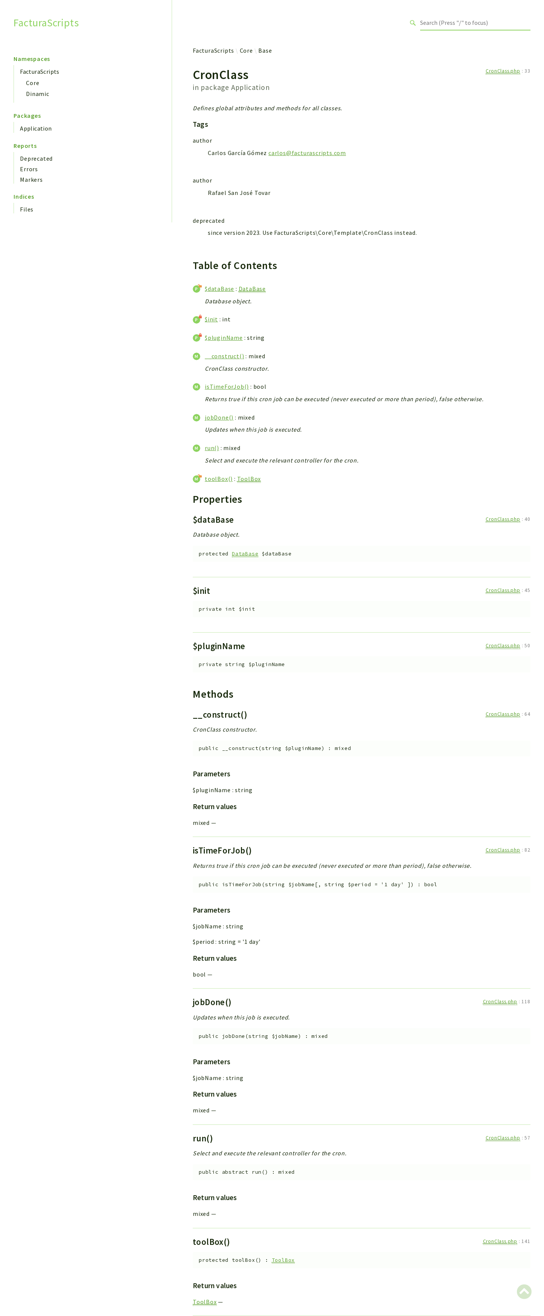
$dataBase (219, 288)
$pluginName (224, 337)
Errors (29, 169)
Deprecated (36, 158)
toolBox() (219, 478)
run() (212, 448)
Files (27, 209)
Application (36, 128)
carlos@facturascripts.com (307, 153)
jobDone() (219, 417)
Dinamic (37, 93)
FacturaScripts (46, 22)
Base (265, 50)
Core (32, 83)
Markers (31, 179)
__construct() (224, 356)
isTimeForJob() (227, 386)
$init (211, 319)
